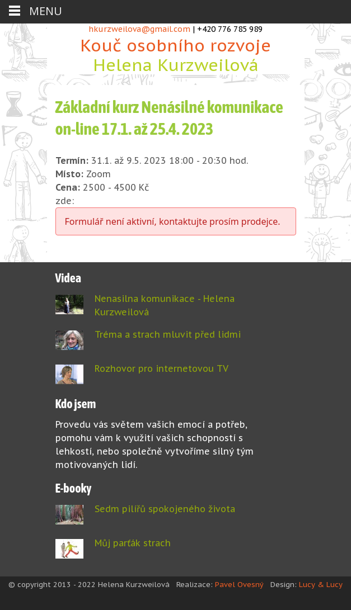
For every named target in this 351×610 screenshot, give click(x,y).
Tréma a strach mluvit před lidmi (168, 334)
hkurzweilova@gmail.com (139, 29)
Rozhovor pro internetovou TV (161, 368)
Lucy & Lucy (321, 584)
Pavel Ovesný (239, 584)
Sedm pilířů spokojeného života (165, 508)
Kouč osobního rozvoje (176, 54)
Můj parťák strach (133, 542)
